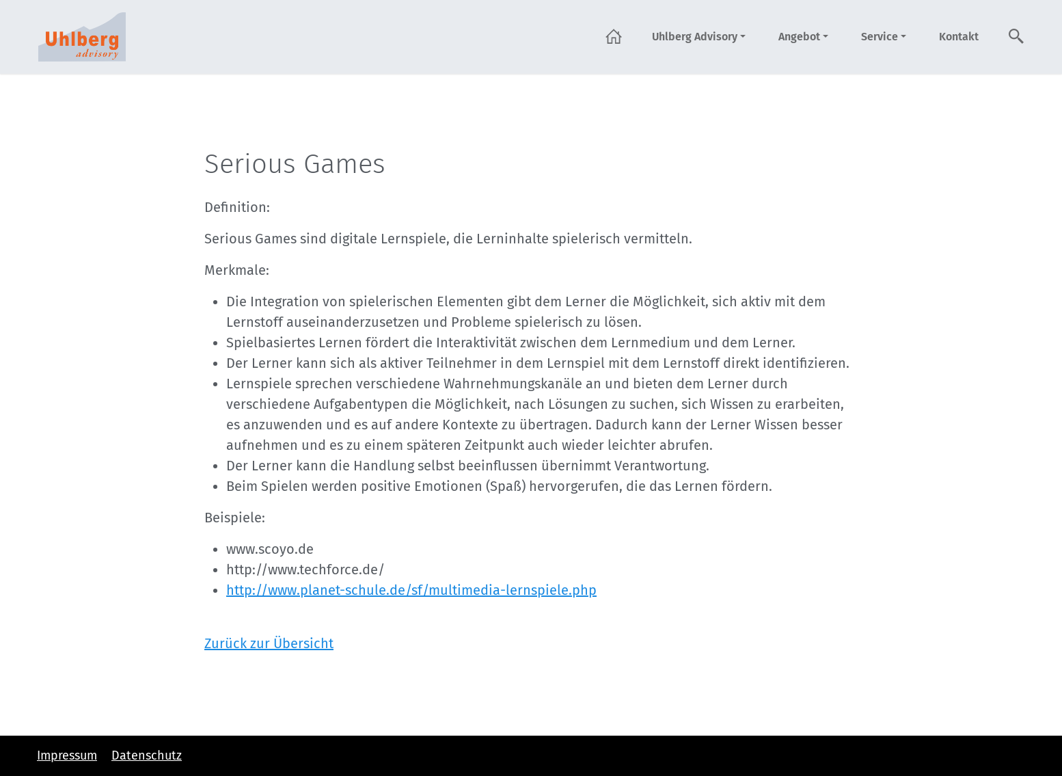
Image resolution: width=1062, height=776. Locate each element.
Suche (1017, 36)
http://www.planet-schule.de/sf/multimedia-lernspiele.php (411, 590)
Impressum (67, 755)
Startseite (613, 36)
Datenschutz (146, 755)
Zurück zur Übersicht (268, 643)
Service (879, 36)
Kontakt (959, 36)
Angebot (799, 36)
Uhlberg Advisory (694, 36)
